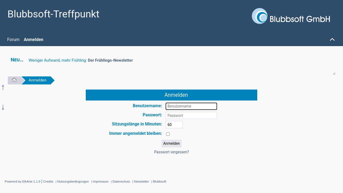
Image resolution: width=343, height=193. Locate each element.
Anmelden (38, 80)
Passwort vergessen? (171, 152)
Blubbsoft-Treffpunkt (53, 14)
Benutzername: (147, 105)
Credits (48, 181)
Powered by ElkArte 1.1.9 (22, 181)
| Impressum (99, 181)
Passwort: (152, 114)
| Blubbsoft (158, 181)
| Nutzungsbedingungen (72, 181)
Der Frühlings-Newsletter (110, 60)
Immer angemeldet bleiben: (135, 133)
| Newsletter (140, 181)
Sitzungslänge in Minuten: (137, 124)
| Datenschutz (120, 181)
